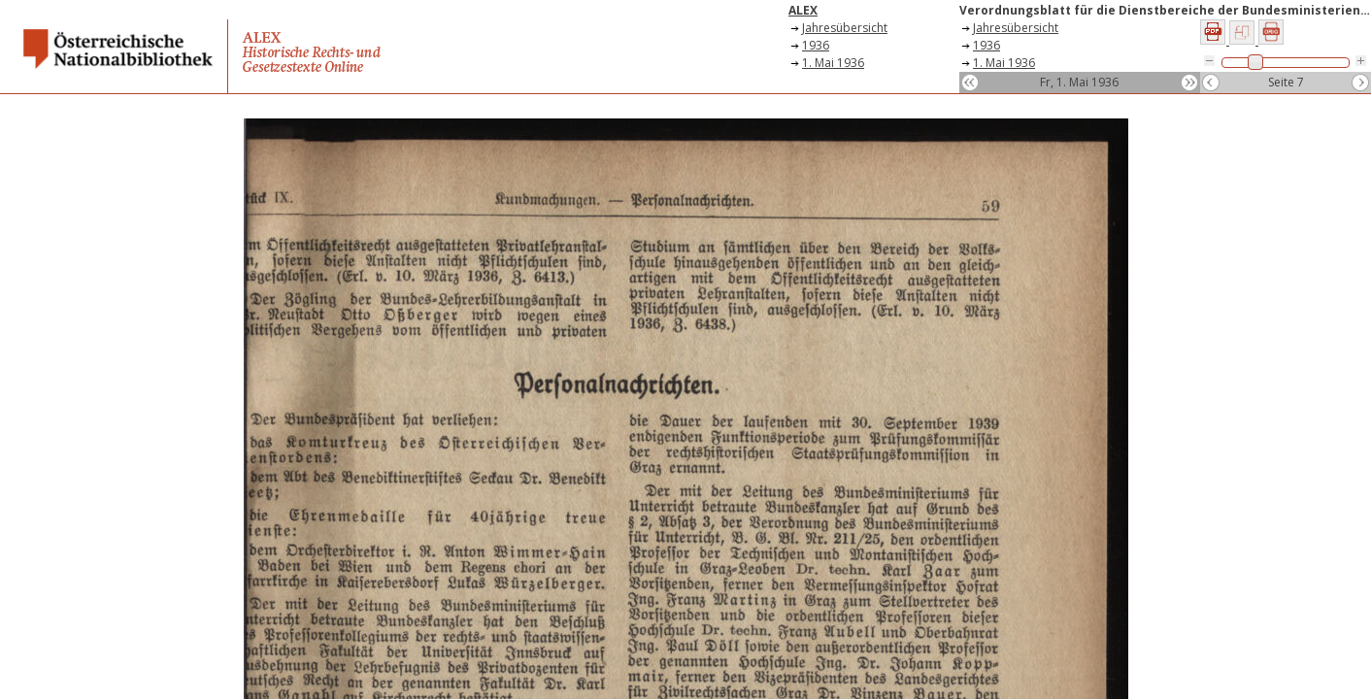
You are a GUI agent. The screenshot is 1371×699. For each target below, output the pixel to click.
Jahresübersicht (844, 27)
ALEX (803, 10)
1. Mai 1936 (833, 62)
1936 (815, 45)
